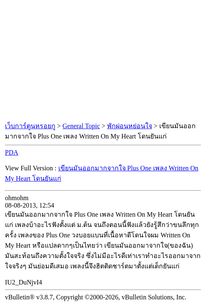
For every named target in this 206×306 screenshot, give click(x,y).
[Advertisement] (103, 61)
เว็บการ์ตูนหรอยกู (30, 125)
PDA (11, 152)
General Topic (81, 125)
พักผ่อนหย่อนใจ (129, 125)
